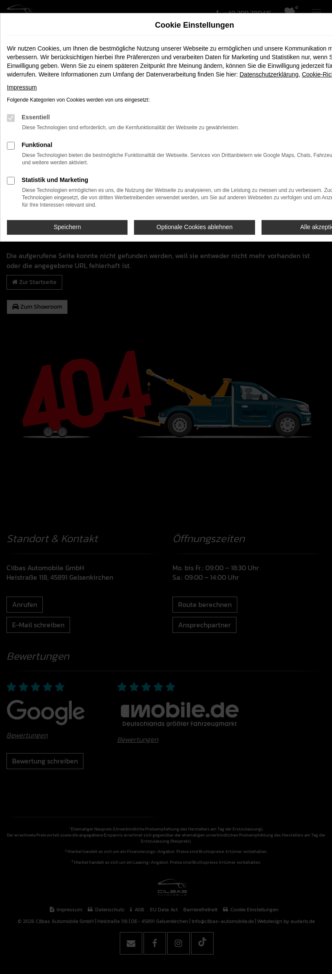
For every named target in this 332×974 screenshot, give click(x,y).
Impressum (22, 87)
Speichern (67, 227)
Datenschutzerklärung (268, 74)
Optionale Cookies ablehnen (194, 227)
